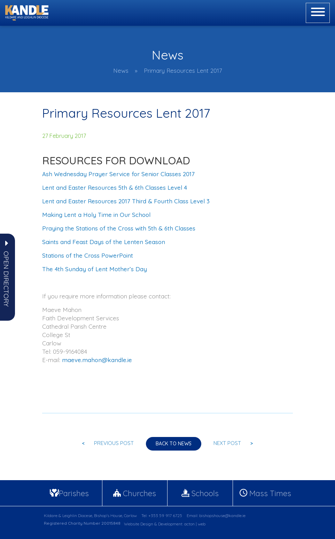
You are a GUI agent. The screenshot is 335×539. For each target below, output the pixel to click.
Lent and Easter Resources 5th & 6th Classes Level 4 (114, 187)
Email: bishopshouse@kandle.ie (216, 515)
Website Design (138, 523)
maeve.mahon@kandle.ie (97, 360)
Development (170, 523)
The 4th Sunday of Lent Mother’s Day (94, 269)
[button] (6, 279)
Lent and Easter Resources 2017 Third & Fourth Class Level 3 (126, 201)
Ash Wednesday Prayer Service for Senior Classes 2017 (118, 174)
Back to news (174, 443)
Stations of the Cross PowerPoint (87, 255)
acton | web (194, 523)
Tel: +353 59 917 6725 (161, 515)
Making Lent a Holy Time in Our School (96, 214)
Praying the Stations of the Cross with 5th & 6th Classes (118, 228)
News (120, 70)
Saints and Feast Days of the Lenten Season (103, 241)
